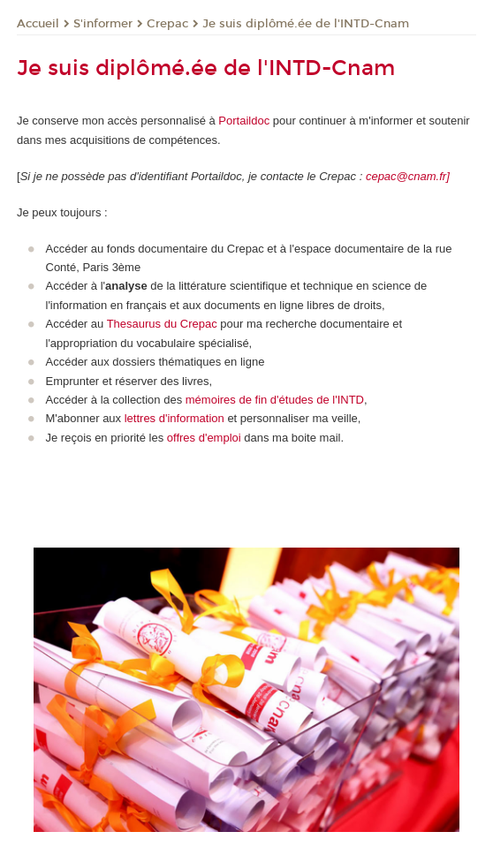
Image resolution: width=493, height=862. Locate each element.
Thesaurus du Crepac (162, 323)
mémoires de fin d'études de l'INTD (273, 399)
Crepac (167, 24)
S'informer (103, 24)
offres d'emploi (204, 437)
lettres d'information (174, 418)
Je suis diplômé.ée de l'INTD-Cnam (305, 24)
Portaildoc (245, 120)
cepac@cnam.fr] (408, 176)
